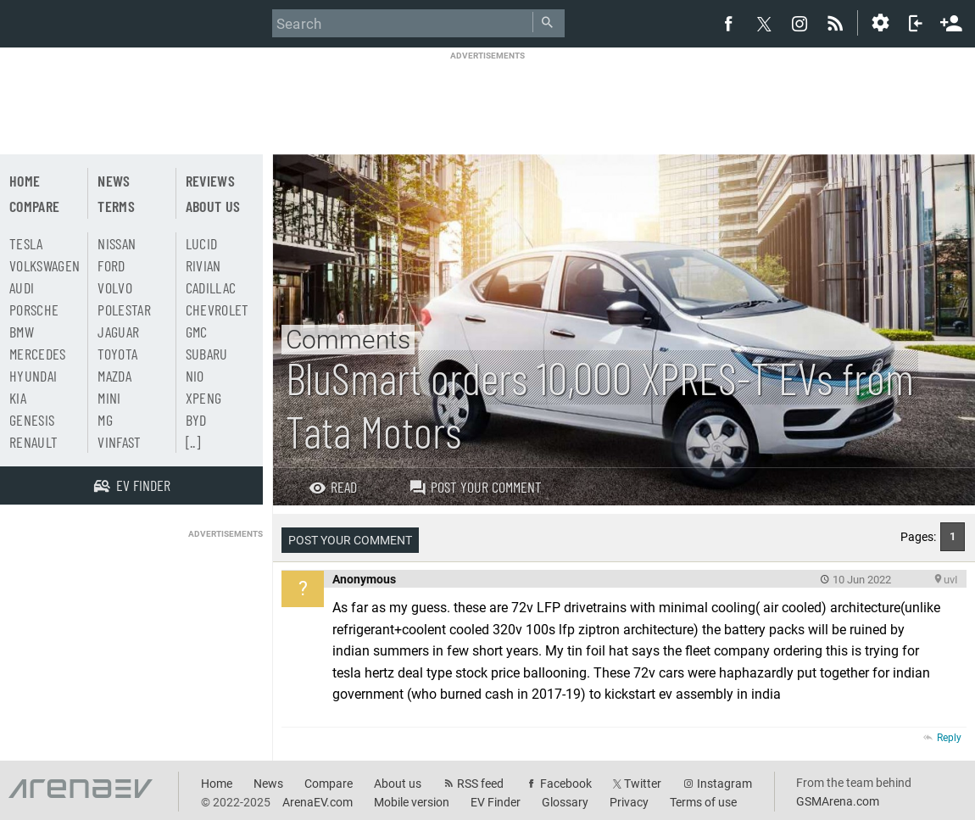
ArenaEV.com (317, 802)
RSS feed (480, 783)
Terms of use (703, 802)
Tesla (26, 243)
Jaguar (118, 331)
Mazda (114, 375)
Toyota (117, 353)
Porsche (33, 309)
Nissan (117, 243)
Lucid (202, 243)
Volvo (115, 287)
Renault (33, 441)
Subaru (207, 353)
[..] (193, 441)
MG (105, 419)
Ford (111, 265)
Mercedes (37, 353)
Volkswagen (45, 265)
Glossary (565, 802)
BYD (196, 419)
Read (333, 486)
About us (213, 206)
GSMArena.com (837, 801)
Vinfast (119, 441)
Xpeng (204, 397)
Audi (21, 287)
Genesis (31, 419)
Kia (17, 397)
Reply (949, 738)
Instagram (724, 783)
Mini (109, 397)
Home (24, 180)
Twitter (642, 783)
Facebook (566, 783)
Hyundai (33, 375)
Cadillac (211, 287)
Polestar (124, 309)
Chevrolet (217, 309)
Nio (195, 375)
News (114, 180)
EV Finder (496, 802)
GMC (197, 331)
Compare (34, 206)
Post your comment (475, 486)
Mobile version (411, 802)
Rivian (203, 265)
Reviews (210, 180)
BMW (21, 331)
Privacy (629, 802)
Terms (116, 206)
